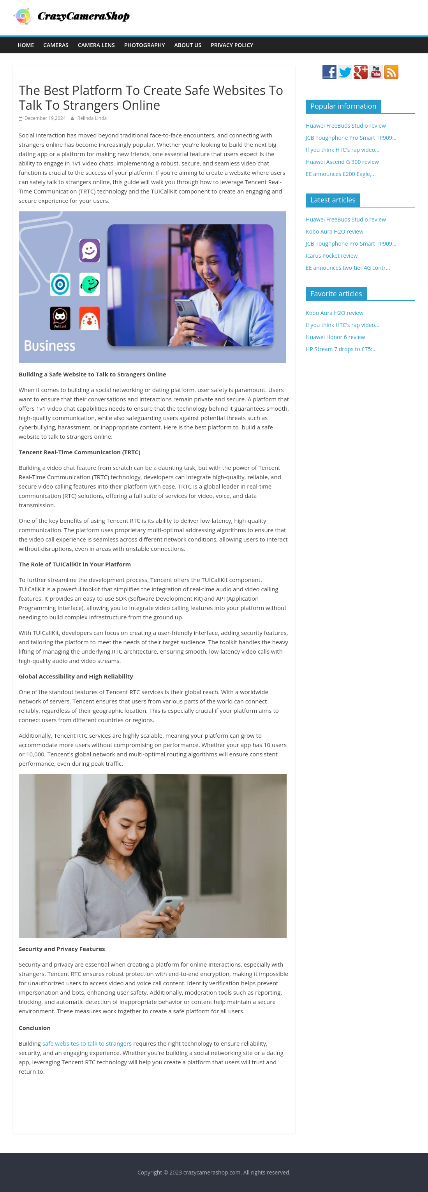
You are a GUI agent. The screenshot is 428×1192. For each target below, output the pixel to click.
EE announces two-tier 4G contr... (348, 267)
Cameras (56, 45)
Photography (144, 45)
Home (26, 45)
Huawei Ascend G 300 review (342, 161)
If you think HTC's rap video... (342, 149)
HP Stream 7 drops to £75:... (341, 349)
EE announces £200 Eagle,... (340, 174)
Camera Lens (96, 45)
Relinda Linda (92, 118)
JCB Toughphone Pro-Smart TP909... (351, 137)
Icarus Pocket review (332, 255)
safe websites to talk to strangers (87, 1043)
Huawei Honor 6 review (335, 337)
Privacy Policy (232, 45)
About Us (188, 45)
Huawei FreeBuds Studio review (346, 125)
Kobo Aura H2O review (334, 231)
